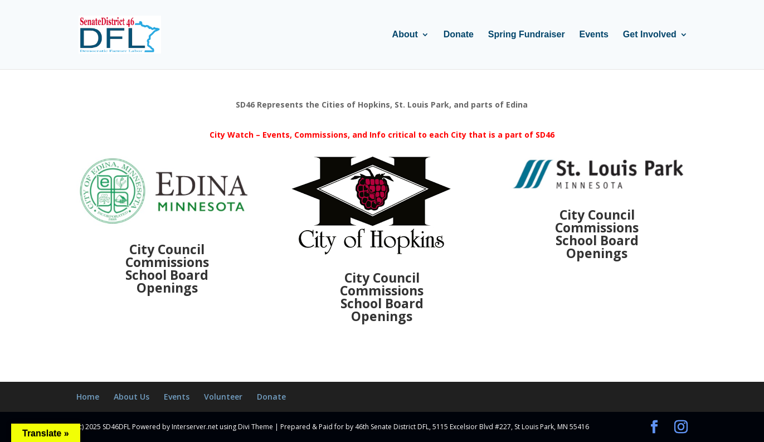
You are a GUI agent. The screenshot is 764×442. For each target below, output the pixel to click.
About (405, 35)
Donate (459, 35)
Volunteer (223, 396)
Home (87, 396)
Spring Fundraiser (526, 35)
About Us (131, 396)
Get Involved (650, 35)
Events (594, 35)
